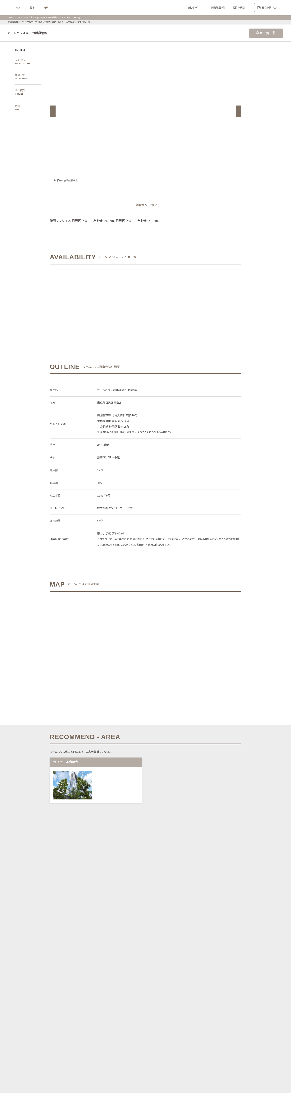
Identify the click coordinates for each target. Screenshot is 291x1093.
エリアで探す (27, 22)
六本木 (103, 950)
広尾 (118, 950)
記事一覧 (100, 993)
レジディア (193, 1011)
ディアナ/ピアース (110, 1020)
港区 (102, 972)
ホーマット (221, 1011)
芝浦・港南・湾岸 (202, 954)
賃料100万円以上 (125, 1033)
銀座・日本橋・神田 (110, 959)
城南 (189, 954)
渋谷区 (110, 972)
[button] (53, 111)
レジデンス (116, 993)
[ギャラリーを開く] (145, 205)
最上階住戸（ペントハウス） (115, 1037)
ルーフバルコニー (200, 1042)
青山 (125, 950)
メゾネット (160, 1042)
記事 (80, 7)
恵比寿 (192, 950)
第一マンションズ (109, 1016)
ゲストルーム (144, 1042)
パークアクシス (138, 1011)
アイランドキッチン (178, 1042)
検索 (66, 7)
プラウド (222, 1016)
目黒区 (149, 972)
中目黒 (210, 950)
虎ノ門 (140, 950)
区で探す (100, 967)
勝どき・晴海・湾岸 (225, 954)
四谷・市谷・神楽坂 (157, 954)
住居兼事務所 (135, 1046)
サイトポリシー (92, 1084)
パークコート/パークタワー (167, 1016)
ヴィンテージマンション (113, 1046)
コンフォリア (177, 1011)
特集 (94, 7)
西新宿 (180, 954)
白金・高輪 (164, 950)
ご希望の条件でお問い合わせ (102, 302)
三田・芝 (151, 950)
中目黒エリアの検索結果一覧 (48, 22)
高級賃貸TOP (14, 22)
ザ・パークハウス (194, 1016)
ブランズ (210, 1016)
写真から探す (103, 937)
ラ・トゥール (121, 1011)
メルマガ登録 (124, 1060)
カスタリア (207, 1011)
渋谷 (174, 950)
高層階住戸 (203, 1033)
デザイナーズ (188, 1033)
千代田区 (120, 972)
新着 (179, 1037)
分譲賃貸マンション (146, 1033)
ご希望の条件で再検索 (188, 302)
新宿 (172, 954)
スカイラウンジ (108, 1042)
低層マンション (220, 1042)
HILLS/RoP (106, 1011)
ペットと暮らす (141, 1037)
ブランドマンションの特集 (110, 1007)
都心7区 (148, 993)
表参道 (182, 950)
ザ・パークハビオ (158, 1011)
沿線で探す (102, 980)
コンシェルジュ (201, 1037)
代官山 (201, 950)
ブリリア (234, 1016)
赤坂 (132, 950)
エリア (160, 993)
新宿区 (131, 972)
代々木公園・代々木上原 (113, 954)
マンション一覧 (104, 1060)
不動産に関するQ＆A (147, 1060)
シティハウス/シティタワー (135, 1016)
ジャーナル (133, 993)
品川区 (159, 972)
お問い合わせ (113, 1084)
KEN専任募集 (106, 1033)
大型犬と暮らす (159, 1037)
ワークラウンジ (126, 1042)
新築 (172, 1037)
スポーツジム (219, 1037)
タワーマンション (169, 1033)
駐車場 (187, 1037)
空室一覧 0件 (266, 33)
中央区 (140, 972)
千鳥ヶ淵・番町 (136, 954)
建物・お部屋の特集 (106, 1028)
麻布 (111, 950)
